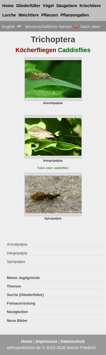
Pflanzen (49, 15)
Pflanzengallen (74, 15)
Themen (14, 286)
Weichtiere (28, 15)
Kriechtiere (90, 5)
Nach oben (93, 26)
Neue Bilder (17, 320)
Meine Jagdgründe (23, 278)
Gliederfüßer (28, 5)
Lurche (9, 15)
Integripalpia (17, 253)
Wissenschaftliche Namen (51, 26)
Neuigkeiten (17, 312)
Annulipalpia (17, 244)
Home (8, 5)
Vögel (48, 5)
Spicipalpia (16, 261)
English (12, 26)
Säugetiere (66, 5)
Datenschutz (73, 341)
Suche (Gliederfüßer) (25, 295)
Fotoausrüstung (21, 303)
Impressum (46, 341)
